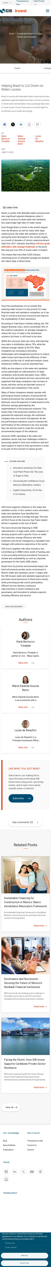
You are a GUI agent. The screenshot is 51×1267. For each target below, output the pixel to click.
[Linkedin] (15, 1172)
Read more (40, 925)
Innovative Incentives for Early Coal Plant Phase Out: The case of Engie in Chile (28, 472)
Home (11, 33)
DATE (3, 149)
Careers (30, 1150)
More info (25, 663)
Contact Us (32, 1145)
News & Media (9, 1145)
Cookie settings (11, 1247)
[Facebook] (6, 1172)
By (2, 133)
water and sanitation (14, 606)
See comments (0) (22, 822)
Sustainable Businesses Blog (29, 33)
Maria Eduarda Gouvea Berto (21, 140)
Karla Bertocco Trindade (5, 139)
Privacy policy (10, 1243)
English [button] (5, 3)
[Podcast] (40, 1172)
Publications (8, 1150)
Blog (5, 1141)
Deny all (24, 1255)
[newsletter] (6, 1179)
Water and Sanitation (27, 37)
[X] (23, 1172)
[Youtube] (32, 1172)
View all (11, 1107)
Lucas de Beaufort (39, 139)
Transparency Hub (35, 1141)
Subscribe (22, 798)
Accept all (24, 1263)
